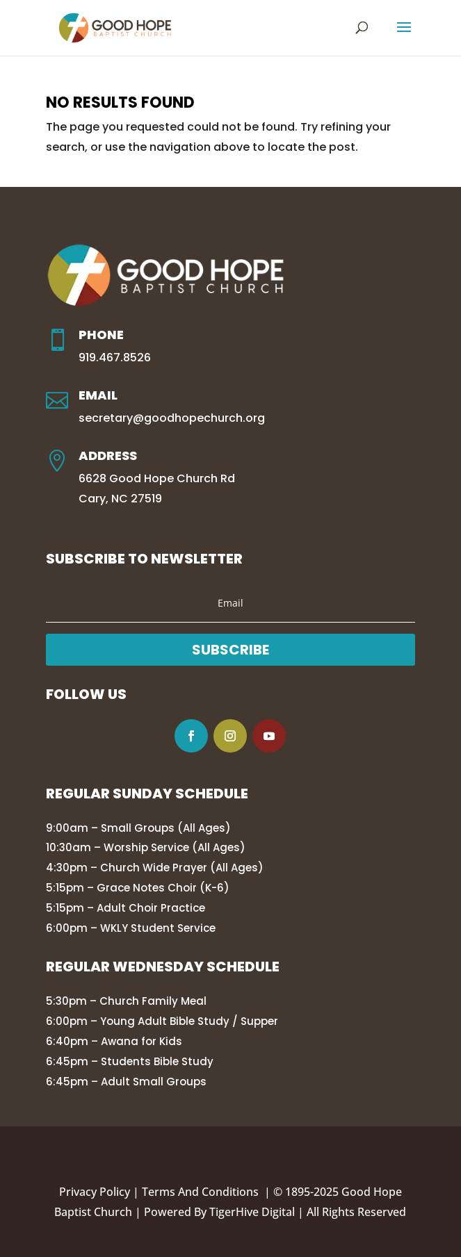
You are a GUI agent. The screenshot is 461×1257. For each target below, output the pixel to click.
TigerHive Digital (252, 1211)
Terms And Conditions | (207, 1191)
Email (98, 395)
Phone (101, 334)
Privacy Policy (94, 1191)
